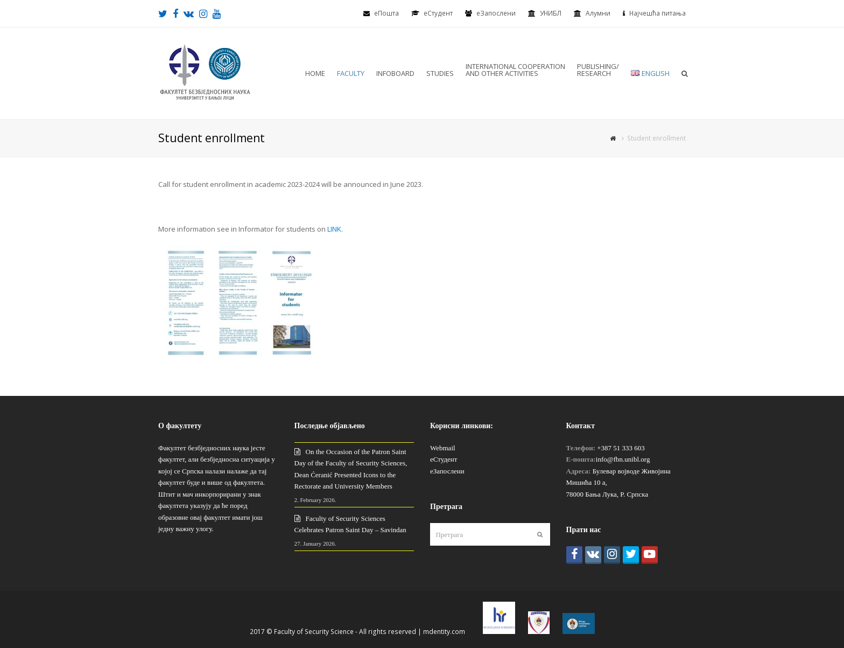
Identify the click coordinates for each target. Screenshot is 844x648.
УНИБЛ (550, 13)
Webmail (442, 448)
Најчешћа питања (657, 13)
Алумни (598, 13)
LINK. (335, 229)
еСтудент (443, 459)
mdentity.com (444, 631)
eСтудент (438, 13)
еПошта (386, 13)
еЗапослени (496, 13)
